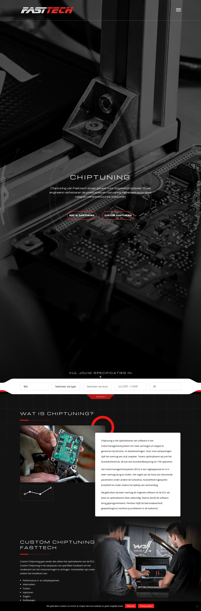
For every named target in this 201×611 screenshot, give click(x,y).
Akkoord (131, 606)
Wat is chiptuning (81, 215)
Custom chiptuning (118, 215)
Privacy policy (146, 606)
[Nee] (197, 606)
